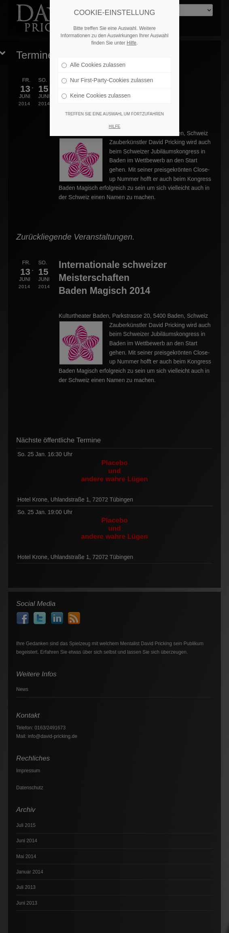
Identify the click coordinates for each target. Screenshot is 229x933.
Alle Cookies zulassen (93, 52)
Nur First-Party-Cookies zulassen (107, 67)
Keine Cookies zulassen (95, 83)
